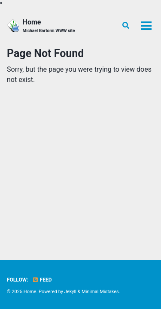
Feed (42, 280)
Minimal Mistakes (100, 291)
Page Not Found (45, 53)
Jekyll (70, 291)
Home (49, 26)
